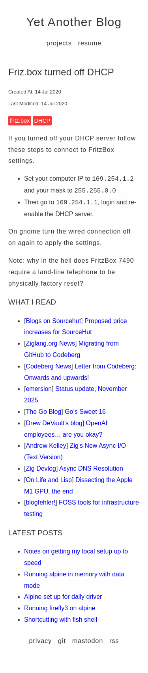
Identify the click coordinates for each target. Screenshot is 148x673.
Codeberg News (48, 366)
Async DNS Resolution (91, 468)
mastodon (87, 640)
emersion (39, 388)
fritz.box (20, 121)
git (62, 640)
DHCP (42, 121)
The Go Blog (43, 411)
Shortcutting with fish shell (60, 619)
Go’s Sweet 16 (85, 411)
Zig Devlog (41, 468)
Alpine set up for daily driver (63, 596)
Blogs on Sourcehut (53, 321)
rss (114, 640)
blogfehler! (40, 502)
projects (59, 43)
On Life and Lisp (49, 480)
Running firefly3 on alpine (60, 608)
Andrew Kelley (46, 445)
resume (89, 43)
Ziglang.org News (50, 343)
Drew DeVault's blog (54, 423)
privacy (40, 640)
